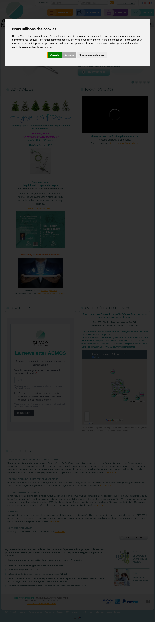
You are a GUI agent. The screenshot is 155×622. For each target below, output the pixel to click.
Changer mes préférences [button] (91, 55)
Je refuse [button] (69, 55)
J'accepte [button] (54, 55)
